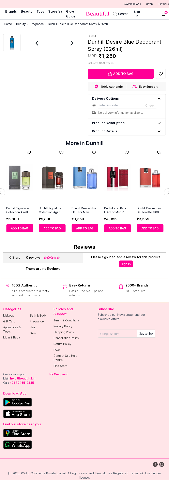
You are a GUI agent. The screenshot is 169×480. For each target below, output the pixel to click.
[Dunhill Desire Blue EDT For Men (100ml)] (85, 178)
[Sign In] (139, 14)
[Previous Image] (41, 43)
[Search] (120, 14)
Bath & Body (38, 316)
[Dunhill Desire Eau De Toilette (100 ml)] (150, 178)
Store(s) (55, 12)
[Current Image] (11, 43)
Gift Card (161, 4)
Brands (11, 12)
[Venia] (97, 14)
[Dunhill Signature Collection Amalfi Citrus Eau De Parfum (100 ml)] (19, 178)
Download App (121, 4)
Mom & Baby (11, 337)
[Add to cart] (19, 229)
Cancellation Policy (66, 338)
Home (8, 24)
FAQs (56, 350)
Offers (143, 4)
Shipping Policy (63, 332)
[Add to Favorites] (161, 74)
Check (149, 106)
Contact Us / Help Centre (65, 358)
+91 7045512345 (22, 383)
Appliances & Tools (12, 330)
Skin (33, 333)
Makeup (8, 316)
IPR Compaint (58, 374)
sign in (126, 264)
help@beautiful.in (22, 379)
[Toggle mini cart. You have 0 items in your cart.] (163, 14)
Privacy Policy (62, 326)
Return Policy (62, 344)
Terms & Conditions (66, 320)
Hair (32, 327)
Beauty (26, 12)
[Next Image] (67, 43)
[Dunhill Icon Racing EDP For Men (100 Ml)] (117, 178)
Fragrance (37, 24)
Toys (40, 12)
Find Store (60, 366)
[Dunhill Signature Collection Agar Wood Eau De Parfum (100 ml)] (52, 178)
